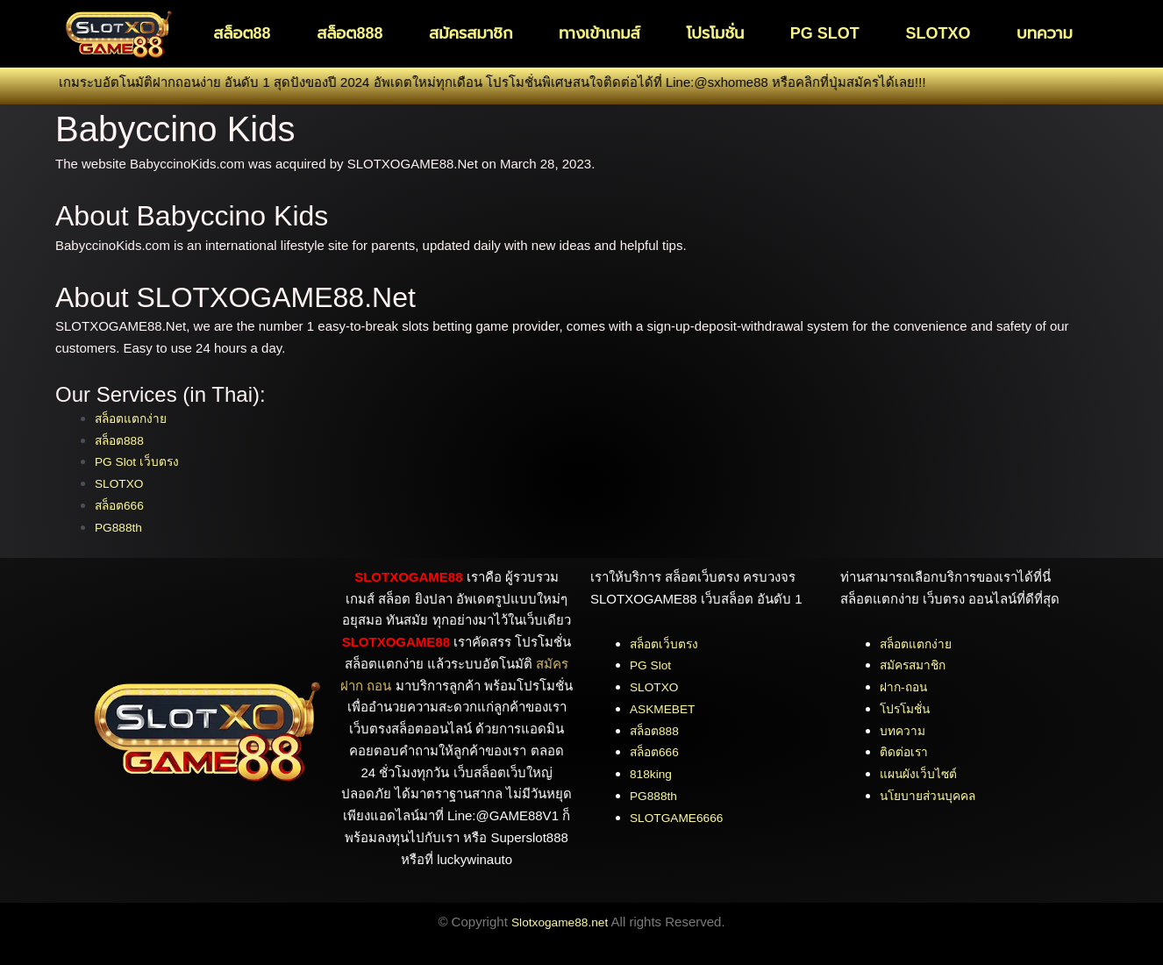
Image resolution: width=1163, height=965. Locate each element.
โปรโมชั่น (715, 33)
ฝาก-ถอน (905, 686)
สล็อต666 (124, 504)
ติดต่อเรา (906, 751)
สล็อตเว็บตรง (667, 643)
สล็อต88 (241, 33)
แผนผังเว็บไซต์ (922, 773)
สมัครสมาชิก (470, 33)
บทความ (1045, 33)
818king (653, 773)
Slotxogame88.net (560, 921)
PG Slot (652, 664)
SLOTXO (937, 33)
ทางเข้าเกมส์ (599, 33)
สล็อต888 (349, 33)
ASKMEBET (666, 708)
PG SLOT (825, 33)
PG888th (120, 526)
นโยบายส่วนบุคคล (932, 795)
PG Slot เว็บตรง (140, 461)
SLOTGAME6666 (681, 817)
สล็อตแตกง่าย (134, 418)
